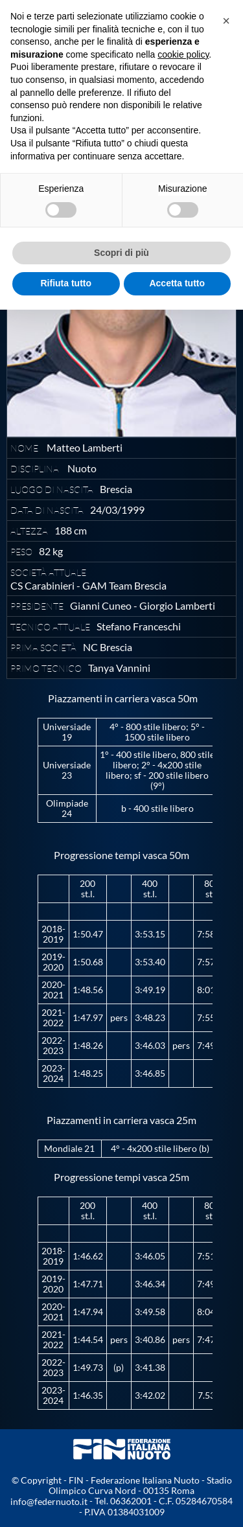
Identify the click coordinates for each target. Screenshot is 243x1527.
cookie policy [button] (183, 54)
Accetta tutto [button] (177, 283)
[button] (226, 20)
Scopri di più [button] (121, 252)
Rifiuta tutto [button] (65, 283)
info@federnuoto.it (48, 1501)
